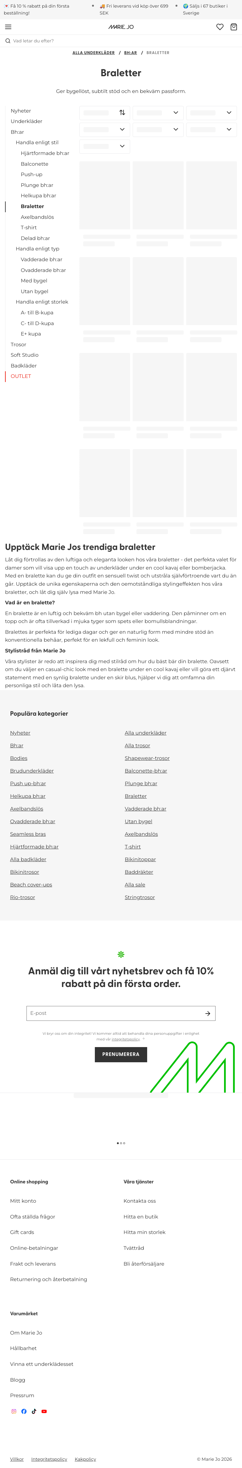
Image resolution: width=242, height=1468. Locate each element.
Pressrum (22, 1396)
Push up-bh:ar (28, 784)
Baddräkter (139, 872)
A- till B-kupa (37, 313)
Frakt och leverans (33, 1264)
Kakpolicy (85, 1459)
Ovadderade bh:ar (43, 271)
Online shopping (29, 1182)
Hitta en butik (141, 1217)
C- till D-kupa (37, 324)
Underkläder (27, 122)
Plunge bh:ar (37, 185)
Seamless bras (28, 834)
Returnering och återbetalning (48, 1280)
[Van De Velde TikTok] (34, 1413)
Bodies (18, 759)
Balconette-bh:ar (146, 771)
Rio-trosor (22, 898)
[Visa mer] (144, 1039)
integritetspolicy (126, 1039)
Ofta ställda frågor (32, 1217)
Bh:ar (130, 53)
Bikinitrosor (24, 872)
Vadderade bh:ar (41, 260)
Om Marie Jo (26, 1333)
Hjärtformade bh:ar (45, 154)
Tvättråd (134, 1248)
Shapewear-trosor (147, 759)
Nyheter (21, 111)
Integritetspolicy (49, 1459)
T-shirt (29, 228)
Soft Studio (24, 355)
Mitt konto (23, 1201)
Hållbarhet (23, 1349)
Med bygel (34, 281)
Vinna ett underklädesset (41, 1364)
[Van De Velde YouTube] (44, 1413)
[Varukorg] (234, 27)
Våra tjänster (139, 1182)
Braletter (32, 207)
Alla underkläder (93, 53)
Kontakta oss (140, 1201)
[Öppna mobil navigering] (8, 27)
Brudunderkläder (32, 771)
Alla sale (135, 885)
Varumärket (24, 1314)
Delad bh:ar (35, 239)
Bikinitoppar (140, 860)
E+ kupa (31, 334)
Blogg (17, 1380)
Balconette (34, 164)
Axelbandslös (37, 217)
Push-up (32, 175)
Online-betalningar (34, 1248)
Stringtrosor (140, 898)
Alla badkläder (28, 860)
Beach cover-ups (31, 885)
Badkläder (24, 366)
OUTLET (21, 376)
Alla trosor (137, 746)
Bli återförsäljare (144, 1264)
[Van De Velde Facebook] (24, 1413)
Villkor (17, 1459)
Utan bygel (34, 292)
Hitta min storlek (144, 1233)
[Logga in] (220, 27)
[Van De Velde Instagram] (14, 1413)
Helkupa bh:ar (38, 196)
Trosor (18, 345)
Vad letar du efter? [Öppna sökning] (29, 41)
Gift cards (22, 1233)
